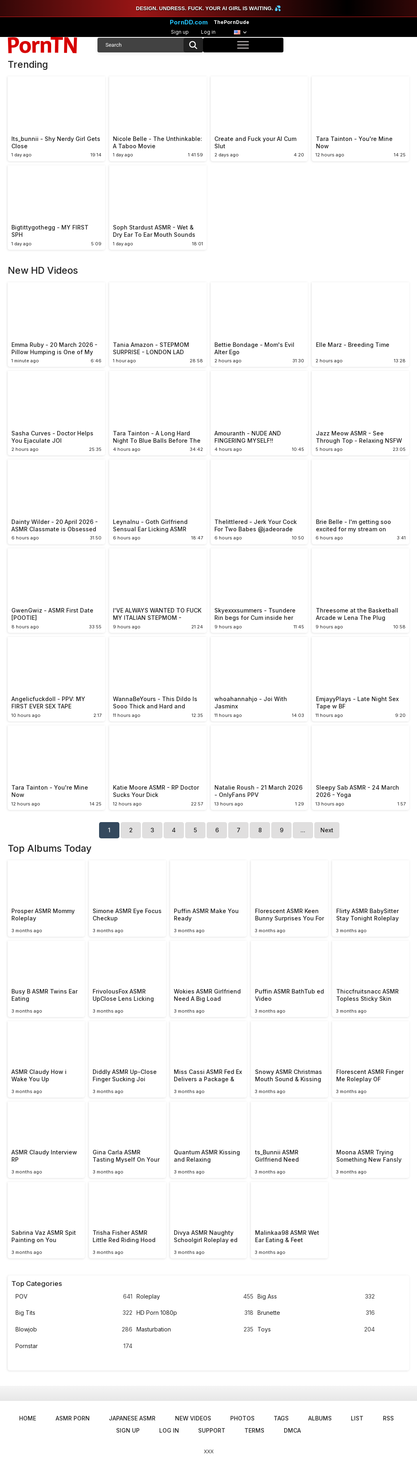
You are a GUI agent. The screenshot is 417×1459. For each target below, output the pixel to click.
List (357, 1418)
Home (27, 1418)
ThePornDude (231, 22)
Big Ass (315, 1296)
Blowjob (73, 1329)
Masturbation (194, 1329)
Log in (208, 32)
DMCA (292, 1430)
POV (73, 1296)
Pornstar (73, 1346)
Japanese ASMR (132, 1418)
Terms (254, 1430)
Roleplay (194, 1296)
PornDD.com (189, 22)
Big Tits (73, 1313)
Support (211, 1430)
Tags (281, 1418)
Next (326, 830)
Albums (320, 1418)
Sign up (180, 32)
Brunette (315, 1313)
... (302, 830)
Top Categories (36, 1283)
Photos (242, 1418)
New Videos (193, 1418)
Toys (315, 1329)
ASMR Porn (73, 1418)
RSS (388, 1418)
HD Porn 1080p (194, 1313)
